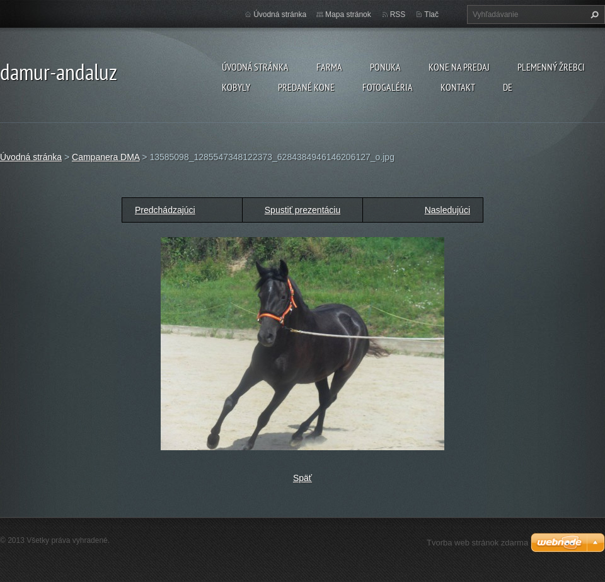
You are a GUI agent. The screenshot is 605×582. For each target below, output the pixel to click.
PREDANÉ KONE (306, 87)
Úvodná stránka (255, 67)
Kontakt (458, 87)
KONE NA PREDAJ (459, 67)
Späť (302, 478)
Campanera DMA (105, 157)
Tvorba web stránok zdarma (477, 542)
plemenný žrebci (551, 67)
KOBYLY (236, 87)
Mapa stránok (348, 14)
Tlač (431, 14)
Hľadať (593, 14)
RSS (398, 14)
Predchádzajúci (165, 210)
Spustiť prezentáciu (302, 210)
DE (507, 87)
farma (329, 67)
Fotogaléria (387, 87)
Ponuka (385, 67)
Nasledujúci (447, 210)
